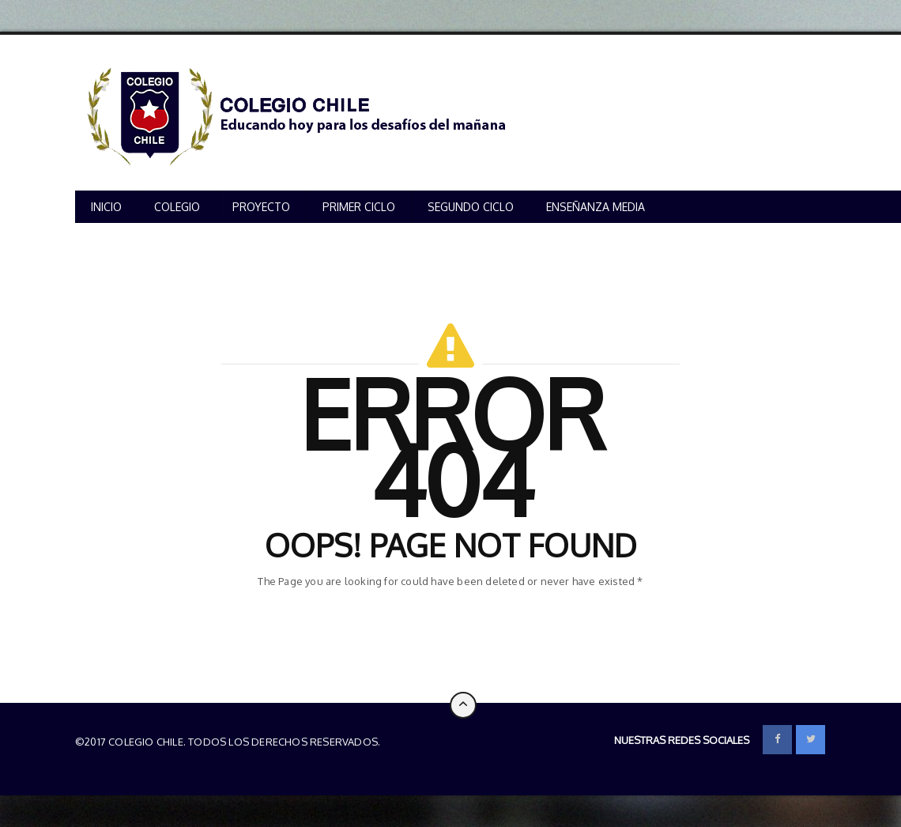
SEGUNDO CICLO (471, 206)
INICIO (106, 206)
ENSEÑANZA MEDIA (595, 206)
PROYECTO (261, 206)
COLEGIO (177, 206)
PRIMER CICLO (358, 206)
